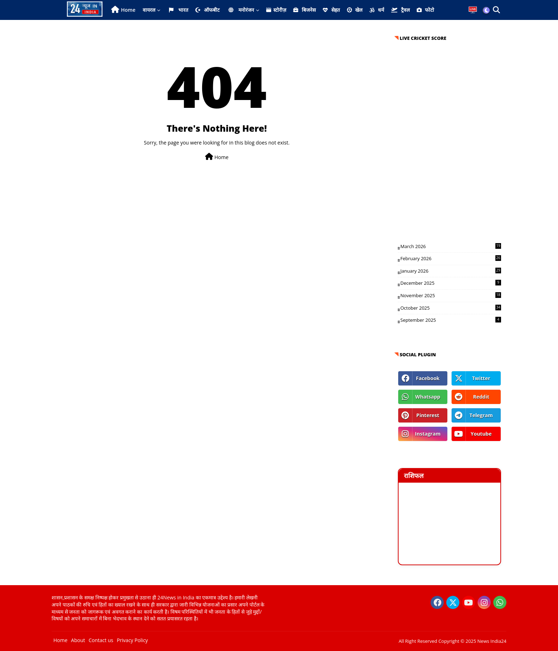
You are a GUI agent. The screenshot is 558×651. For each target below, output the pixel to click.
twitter (481, 378)
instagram (428, 433)
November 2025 (450, 295)
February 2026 (450, 258)
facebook (428, 378)
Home (128, 9)
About (78, 640)
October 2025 (450, 308)
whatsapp (427, 396)
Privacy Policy (132, 640)
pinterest (427, 415)
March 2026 (450, 246)
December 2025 (450, 283)
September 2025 (450, 320)
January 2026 (450, 271)
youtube (480, 433)
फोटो (426, 9)
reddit (481, 396)
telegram (481, 415)
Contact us (101, 640)
